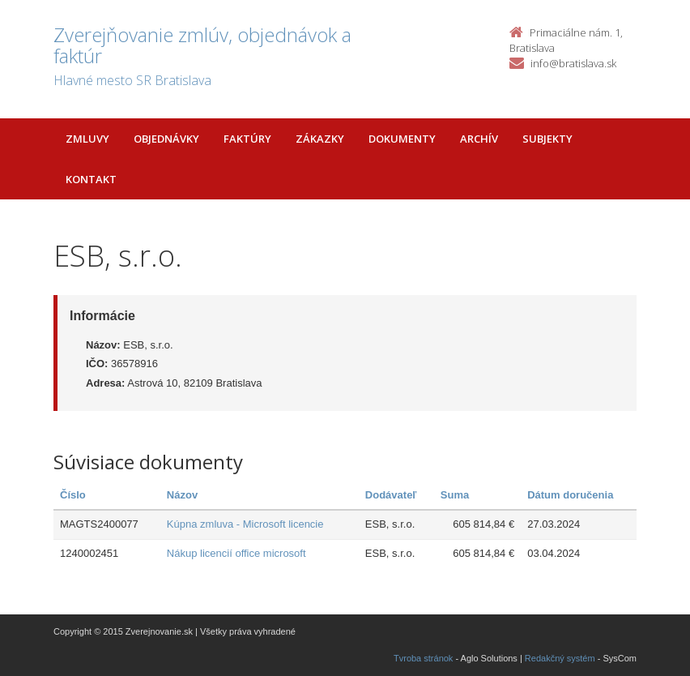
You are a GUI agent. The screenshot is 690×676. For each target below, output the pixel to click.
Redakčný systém (560, 658)
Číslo (73, 495)
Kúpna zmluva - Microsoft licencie (245, 524)
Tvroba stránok (423, 658)
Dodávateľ (391, 495)
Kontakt (91, 179)
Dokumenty (402, 138)
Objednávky (166, 138)
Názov (182, 495)
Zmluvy (87, 138)
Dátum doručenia (570, 495)
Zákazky (320, 138)
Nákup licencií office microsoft (236, 553)
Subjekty (547, 138)
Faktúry (247, 138)
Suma (455, 495)
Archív (479, 138)
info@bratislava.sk (573, 63)
